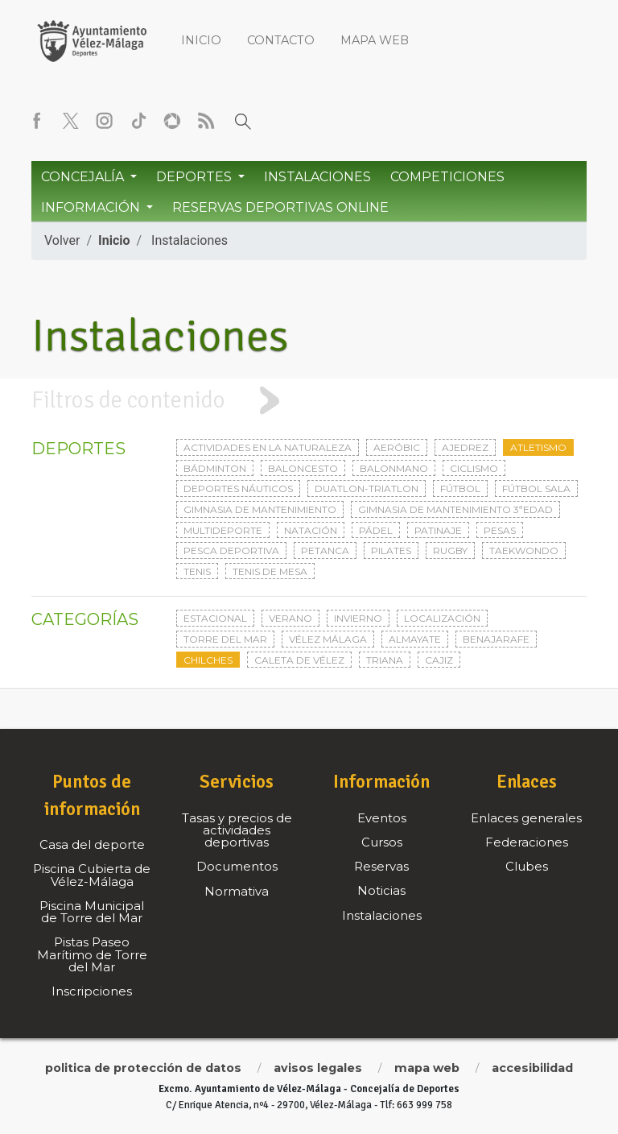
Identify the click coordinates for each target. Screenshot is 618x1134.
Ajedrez (465, 447)
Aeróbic (396, 447)
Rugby (450, 550)
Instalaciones (317, 176)
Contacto (281, 40)
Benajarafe (496, 639)
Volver (62, 240)
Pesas (500, 530)
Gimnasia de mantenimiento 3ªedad (455, 509)
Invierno (358, 618)
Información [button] (92, 207)
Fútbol (460, 488)
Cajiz (439, 660)
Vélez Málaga (328, 639)
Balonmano (394, 468)
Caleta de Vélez (299, 660)
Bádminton (214, 468)
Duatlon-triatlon (366, 488)
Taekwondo (523, 550)
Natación (310, 530)
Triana (384, 660)
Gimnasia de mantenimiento (259, 509)
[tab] (309, 401)
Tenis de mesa (270, 571)
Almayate (415, 639)
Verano (290, 618)
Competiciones (447, 176)
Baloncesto (303, 468)
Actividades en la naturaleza (267, 447)
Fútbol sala (536, 488)
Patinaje (438, 530)
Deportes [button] (195, 176)
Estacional (215, 618)
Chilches (208, 660)
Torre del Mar (225, 639)
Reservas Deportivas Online (280, 207)
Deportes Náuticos (238, 488)
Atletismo (538, 447)
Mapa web (374, 40)
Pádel (376, 530)
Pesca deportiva (231, 550)
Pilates (391, 550)
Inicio (201, 40)
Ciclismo (474, 468)
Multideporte (222, 530)
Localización (442, 618)
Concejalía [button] (84, 176)
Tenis (197, 571)
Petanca (325, 550)
